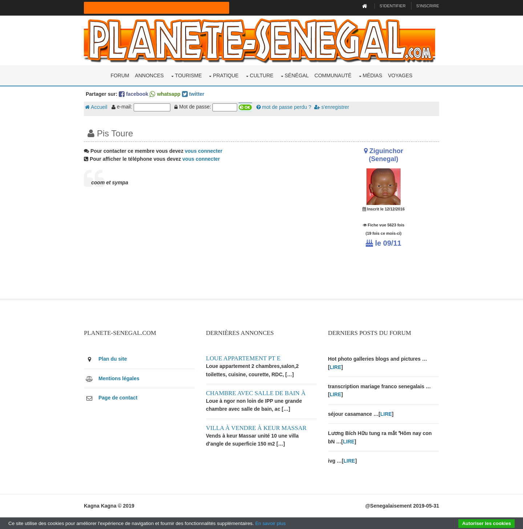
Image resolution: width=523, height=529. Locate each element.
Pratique (226, 75)
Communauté (333, 75)
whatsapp (165, 94)
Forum (119, 75)
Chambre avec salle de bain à (255, 393)
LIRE (335, 367)
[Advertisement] (200, 248)
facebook (133, 94)
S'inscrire (427, 6)
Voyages (400, 75)
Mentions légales (118, 378)
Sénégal (297, 75)
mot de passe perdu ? (283, 107)
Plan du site (112, 359)
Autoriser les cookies (486, 523)
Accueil (96, 107)
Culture (261, 75)
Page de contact (117, 398)
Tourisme (188, 75)
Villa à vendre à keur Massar (256, 428)
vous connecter (203, 151)
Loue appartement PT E (243, 358)
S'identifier (393, 6)
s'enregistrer (331, 107)
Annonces (149, 75)
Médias (372, 75)
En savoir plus (270, 523)
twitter (193, 94)
